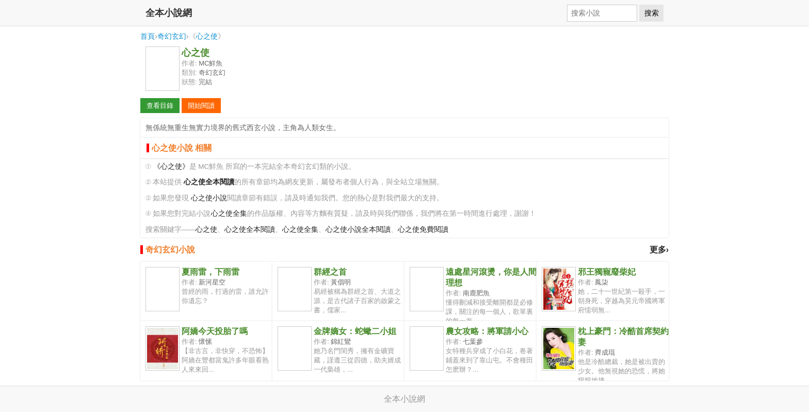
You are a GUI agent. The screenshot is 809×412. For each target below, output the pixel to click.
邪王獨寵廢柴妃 (607, 271)
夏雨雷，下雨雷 (210, 271)
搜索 (651, 13)
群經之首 (330, 271)
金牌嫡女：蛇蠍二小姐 (355, 331)
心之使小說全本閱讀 (358, 229)
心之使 (207, 36)
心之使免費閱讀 (423, 229)
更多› (659, 249)
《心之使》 (171, 166)
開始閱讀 (201, 105)
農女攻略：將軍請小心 (487, 331)
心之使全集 (229, 213)
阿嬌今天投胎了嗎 (215, 331)
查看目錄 (160, 105)
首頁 (147, 36)
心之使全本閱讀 (249, 229)
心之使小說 (209, 198)
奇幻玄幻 (171, 36)
